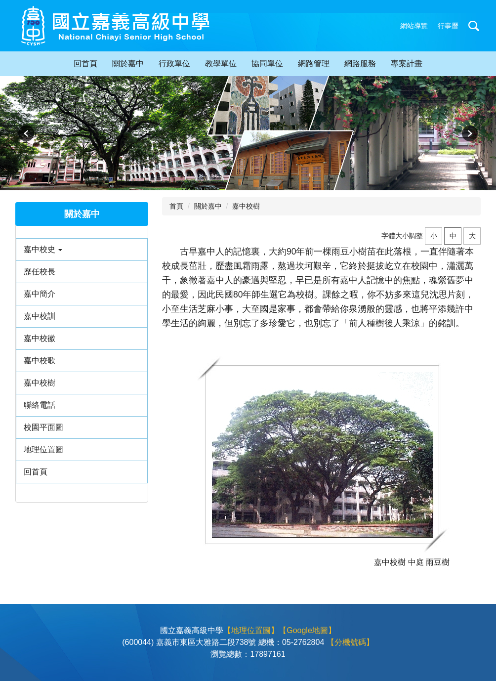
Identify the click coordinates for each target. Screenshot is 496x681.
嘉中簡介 (39, 294)
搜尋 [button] (473, 25)
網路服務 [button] (360, 63)
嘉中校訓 (39, 316)
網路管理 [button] (314, 63)
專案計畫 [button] (406, 63)
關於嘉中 (208, 206)
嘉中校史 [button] (43, 249)
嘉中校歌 (39, 360)
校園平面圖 (43, 427)
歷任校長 (39, 271)
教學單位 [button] (221, 63)
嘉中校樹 (39, 383)
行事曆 (448, 26)
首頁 (176, 206)
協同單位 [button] (267, 63)
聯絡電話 (39, 405)
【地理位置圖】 (251, 630)
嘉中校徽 (39, 338)
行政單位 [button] (174, 63)
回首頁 (85, 63)
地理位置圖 (43, 449)
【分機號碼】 (350, 642)
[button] (26, 133)
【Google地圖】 (307, 630)
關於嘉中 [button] (128, 63)
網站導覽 (414, 26)
